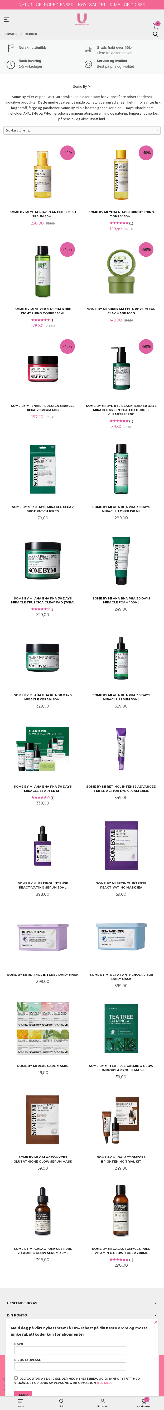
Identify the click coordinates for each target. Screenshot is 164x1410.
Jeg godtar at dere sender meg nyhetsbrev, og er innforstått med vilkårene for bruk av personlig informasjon (77, 1380)
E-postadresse (70, 1364)
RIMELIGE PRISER (128, 4)
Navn (70, 1348)
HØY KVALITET (91, 4)
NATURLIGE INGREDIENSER (46, 4)
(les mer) (104, 1383)
